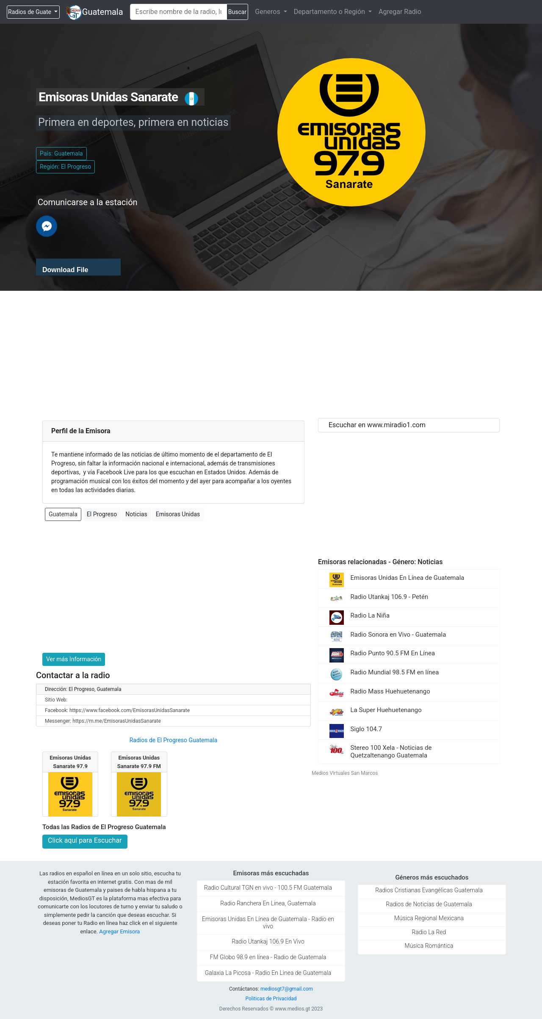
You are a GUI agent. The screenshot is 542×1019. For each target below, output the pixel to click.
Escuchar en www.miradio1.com (377, 425)
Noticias (136, 514)
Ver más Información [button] (73, 659)
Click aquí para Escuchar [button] (85, 840)
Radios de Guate (30, 11)
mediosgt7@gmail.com (286, 989)
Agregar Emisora (119, 931)
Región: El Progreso (65, 166)
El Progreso (102, 514)
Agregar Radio (400, 12)
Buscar (237, 11)
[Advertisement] (271, 354)
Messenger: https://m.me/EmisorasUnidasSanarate (103, 721)
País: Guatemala (61, 153)
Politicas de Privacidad (270, 999)
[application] (78, 267)
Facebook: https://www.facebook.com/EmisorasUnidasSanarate (117, 710)
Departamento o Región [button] (330, 12)
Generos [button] (268, 12)
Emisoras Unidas (178, 514)
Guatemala (102, 12)
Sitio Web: (56, 700)
